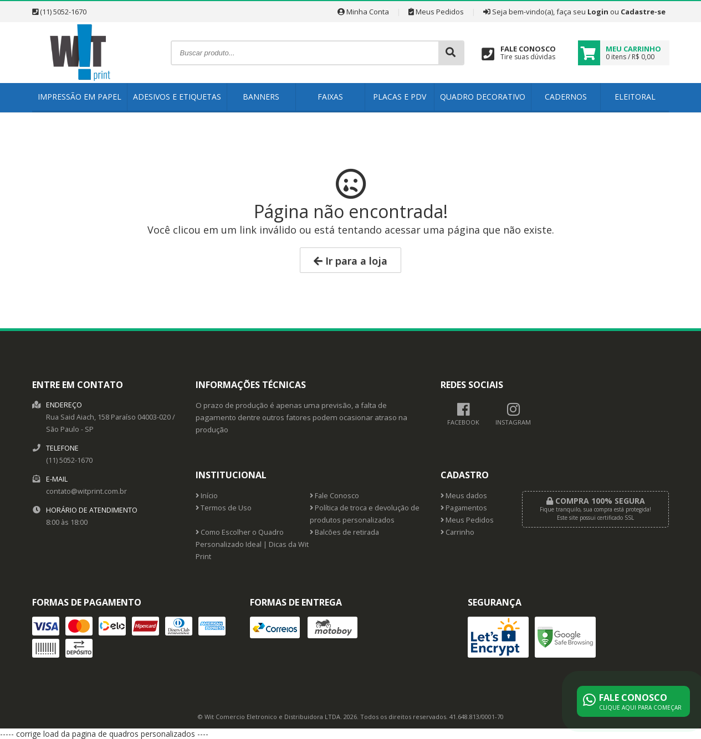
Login (597, 12)
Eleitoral (635, 96)
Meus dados (464, 495)
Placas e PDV (399, 96)
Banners (261, 96)
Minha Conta (363, 12)
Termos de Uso (224, 508)
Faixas (330, 96)
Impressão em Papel (79, 96)
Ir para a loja (350, 260)
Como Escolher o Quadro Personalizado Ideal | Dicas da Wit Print (252, 544)
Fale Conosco (334, 495)
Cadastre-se (643, 12)
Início (207, 495)
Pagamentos (464, 508)
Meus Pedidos (436, 12)
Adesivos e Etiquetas (177, 96)
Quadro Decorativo (482, 96)
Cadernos (566, 96)
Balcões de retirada (344, 532)
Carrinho (457, 532)
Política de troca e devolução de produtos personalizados (364, 514)
